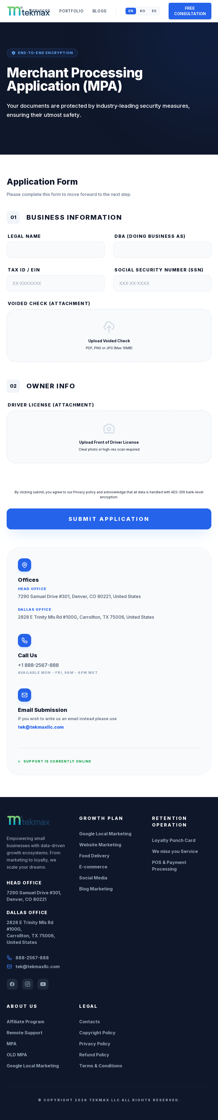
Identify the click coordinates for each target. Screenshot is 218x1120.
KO (142, 11)
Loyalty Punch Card (173, 840)
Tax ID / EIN (24, 270)
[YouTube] (43, 984)
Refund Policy (94, 1054)
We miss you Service (175, 851)
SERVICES (40, 11)
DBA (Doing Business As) (150, 236)
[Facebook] (12, 984)
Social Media (93, 878)
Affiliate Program (25, 1021)
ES (154, 11)
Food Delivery (94, 855)
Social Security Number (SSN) (159, 270)
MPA (12, 1043)
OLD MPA (17, 1054)
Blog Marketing (96, 889)
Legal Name (24, 236)
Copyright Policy (97, 1032)
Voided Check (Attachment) (49, 303)
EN (130, 11)
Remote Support (24, 1032)
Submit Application (109, 519)
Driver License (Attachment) (51, 405)
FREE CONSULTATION (190, 11)
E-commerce (93, 866)
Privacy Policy (94, 1043)
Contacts (89, 1021)
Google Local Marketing (105, 833)
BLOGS (99, 11)
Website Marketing (100, 844)
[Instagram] (27, 984)
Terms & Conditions (100, 1065)
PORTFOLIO (71, 11)
